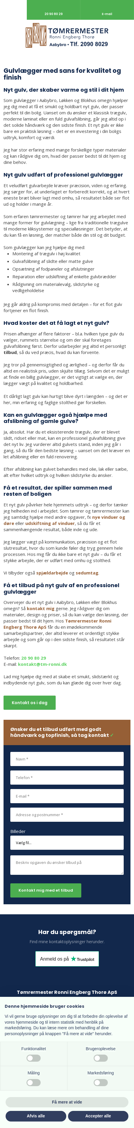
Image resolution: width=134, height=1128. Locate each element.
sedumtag (87, 573)
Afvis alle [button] (36, 1116)
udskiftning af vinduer (50, 523)
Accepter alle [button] (98, 1116)
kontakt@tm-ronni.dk (42, 664)
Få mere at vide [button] (67, 1102)
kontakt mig (40, 608)
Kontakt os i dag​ (29, 703)
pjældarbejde (53, 573)
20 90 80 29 (33, 658)
